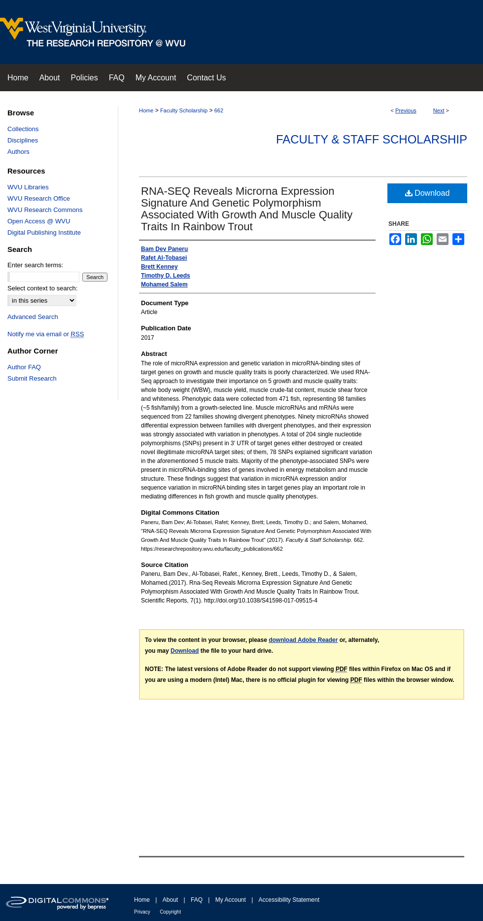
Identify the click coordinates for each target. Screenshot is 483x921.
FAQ (197, 899)
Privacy (142, 912)
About (170, 899)
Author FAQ (24, 367)
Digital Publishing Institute (44, 232)
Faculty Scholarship (183, 110)
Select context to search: (42, 288)
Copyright (170, 912)
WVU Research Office (38, 198)
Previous (405, 110)
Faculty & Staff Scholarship (371, 139)
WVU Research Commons (44, 209)
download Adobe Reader (303, 640)
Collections (23, 129)
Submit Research (32, 378)
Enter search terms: (35, 265)
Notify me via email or (45, 334)
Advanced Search (32, 316)
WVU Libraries (28, 187)
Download (427, 193)
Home (146, 110)
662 (218, 110)
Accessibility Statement (289, 899)
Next (439, 110)
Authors (18, 151)
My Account (230, 899)
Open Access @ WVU (38, 221)
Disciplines (22, 140)
